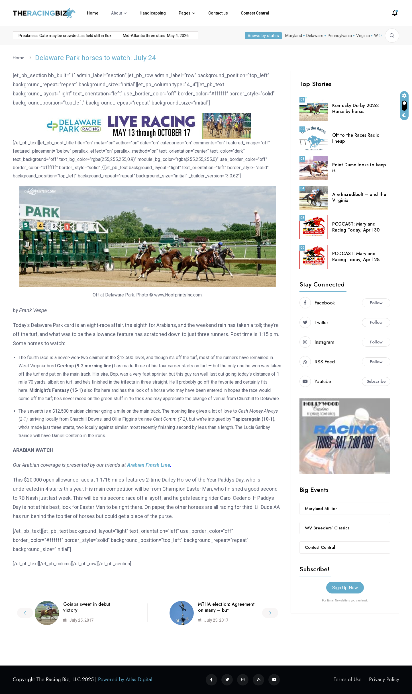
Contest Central (255, 13)
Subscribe (376, 381)
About (116, 13)
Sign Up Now (345, 587)
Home (92, 13)
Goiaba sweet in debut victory (87, 607)
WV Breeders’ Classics (327, 528)
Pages (185, 13)
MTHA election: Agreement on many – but (226, 607)
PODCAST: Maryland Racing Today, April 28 (356, 256)
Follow (376, 302)
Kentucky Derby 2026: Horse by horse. (355, 108)
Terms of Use (347, 679)
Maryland (293, 35)
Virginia (363, 35)
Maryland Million (321, 508)
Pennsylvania (340, 35)
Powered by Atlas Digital (125, 679)
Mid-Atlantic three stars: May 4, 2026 (145, 35)
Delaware (314, 35)
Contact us (218, 13)
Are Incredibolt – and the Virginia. (359, 197)
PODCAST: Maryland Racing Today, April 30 (356, 226)
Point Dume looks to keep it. (359, 167)
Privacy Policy (384, 679)
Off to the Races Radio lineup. (356, 138)
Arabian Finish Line (148, 465)
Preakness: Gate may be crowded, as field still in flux (54, 35)
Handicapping (153, 13)
